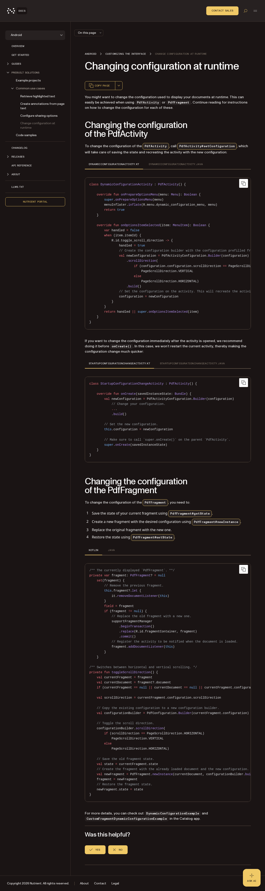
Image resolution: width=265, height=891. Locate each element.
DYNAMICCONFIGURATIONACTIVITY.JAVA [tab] (176, 164)
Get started (20, 55)
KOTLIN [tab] (93, 550)
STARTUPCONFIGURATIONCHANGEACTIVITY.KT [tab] (119, 363)
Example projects (28, 80)
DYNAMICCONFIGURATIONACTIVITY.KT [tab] (114, 164)
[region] (168, 253)
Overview (17, 46)
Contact (100, 883)
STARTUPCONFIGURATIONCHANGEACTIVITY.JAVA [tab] (192, 363)
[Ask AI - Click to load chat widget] (252, 878)
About (84, 883)
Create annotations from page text (42, 106)
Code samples (26, 135)
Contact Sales (222, 10)
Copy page (99, 85)
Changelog (19, 148)
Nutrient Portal (35, 201)
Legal (115, 883)
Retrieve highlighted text (37, 96)
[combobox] (119, 85)
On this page (90, 33)
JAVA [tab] (111, 550)
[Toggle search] (245, 10)
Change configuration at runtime (37, 125)
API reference (21, 165)
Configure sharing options (39, 116)
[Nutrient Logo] (17, 11)
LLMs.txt (17, 187)
